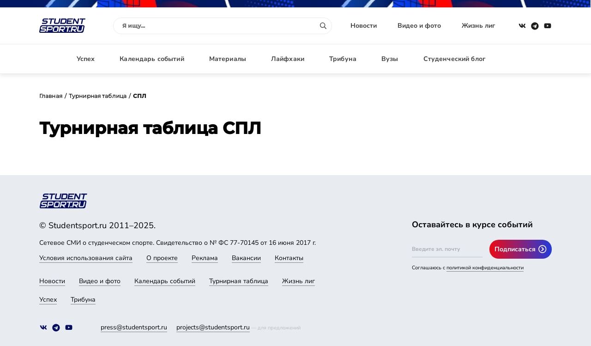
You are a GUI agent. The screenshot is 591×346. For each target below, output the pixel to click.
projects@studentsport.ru (213, 327)
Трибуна (342, 59)
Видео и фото (419, 25)
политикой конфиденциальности (485, 267)
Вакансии (246, 258)
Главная (50, 95)
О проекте (162, 258)
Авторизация (531, 59)
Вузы (389, 59)
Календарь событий (152, 59)
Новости (363, 25)
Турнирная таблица (98, 95)
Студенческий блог (454, 59)
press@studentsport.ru (134, 327)
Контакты (289, 258)
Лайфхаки (287, 59)
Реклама (205, 258)
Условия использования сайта (86, 258)
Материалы (227, 59)
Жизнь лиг (478, 25)
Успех (86, 59)
